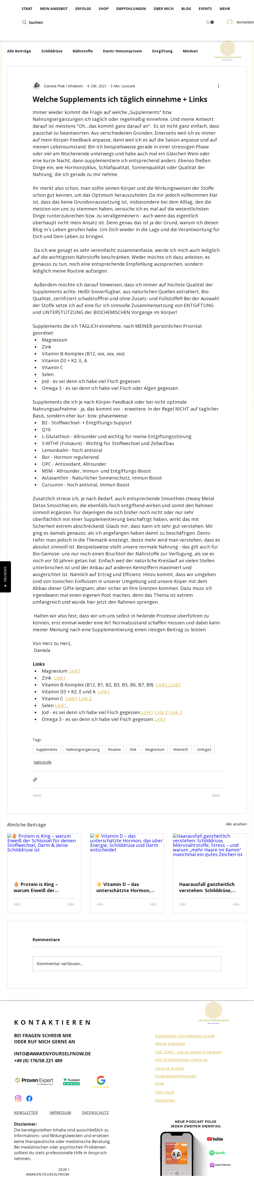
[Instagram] (18, 1098)
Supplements (46, 749)
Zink (133, 749)
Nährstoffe (83, 51)
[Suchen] (61, 22)
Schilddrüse (51, 51)
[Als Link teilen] (35, 779)
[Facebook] (29, 1098)
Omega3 (204, 749)
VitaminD (180, 749)
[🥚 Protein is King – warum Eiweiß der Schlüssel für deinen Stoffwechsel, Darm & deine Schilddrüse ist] (44, 854)
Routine (114, 749)
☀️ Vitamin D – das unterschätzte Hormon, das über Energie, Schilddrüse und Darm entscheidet (123, 887)
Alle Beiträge (19, 51)
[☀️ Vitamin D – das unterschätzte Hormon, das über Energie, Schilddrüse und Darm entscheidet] (127, 854)
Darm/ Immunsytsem (122, 51)
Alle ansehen (236, 824)
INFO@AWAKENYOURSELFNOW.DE (52, 1053)
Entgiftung (162, 51)
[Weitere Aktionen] (218, 86)
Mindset (190, 51)
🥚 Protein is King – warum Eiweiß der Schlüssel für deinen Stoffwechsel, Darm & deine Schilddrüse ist (38, 887)
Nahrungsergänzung (82, 749)
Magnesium (154, 749)
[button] (210, 22)
